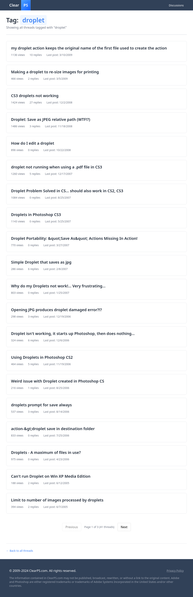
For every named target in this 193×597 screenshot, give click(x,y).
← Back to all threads (19, 551)
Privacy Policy (175, 570)
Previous (71, 527)
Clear (20, 5)
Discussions (176, 5)
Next (124, 527)
